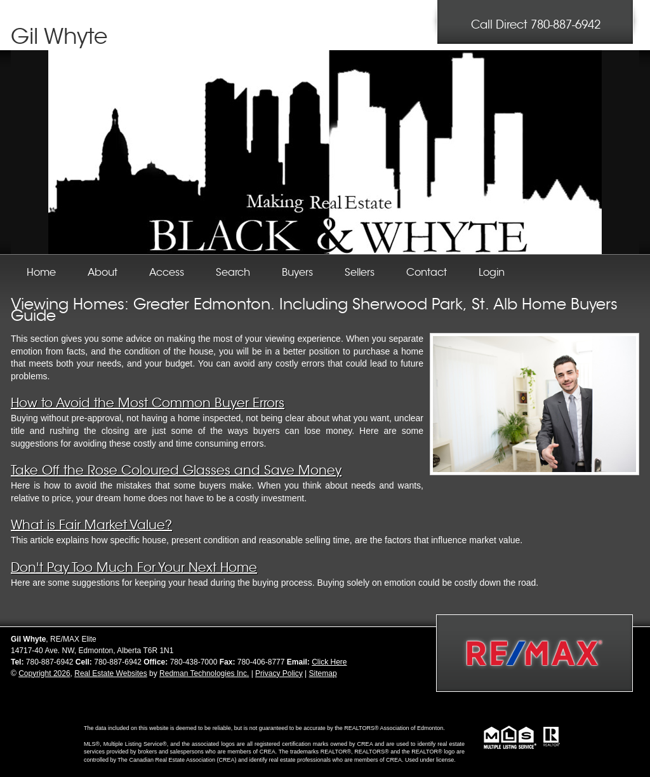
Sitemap (323, 673)
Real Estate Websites (110, 673)
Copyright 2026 (44, 673)
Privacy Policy (279, 673)
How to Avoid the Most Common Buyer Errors (147, 403)
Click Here (329, 662)
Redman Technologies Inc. (204, 673)
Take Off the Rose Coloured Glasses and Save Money (176, 470)
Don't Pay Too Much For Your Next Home (134, 568)
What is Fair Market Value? (91, 525)
